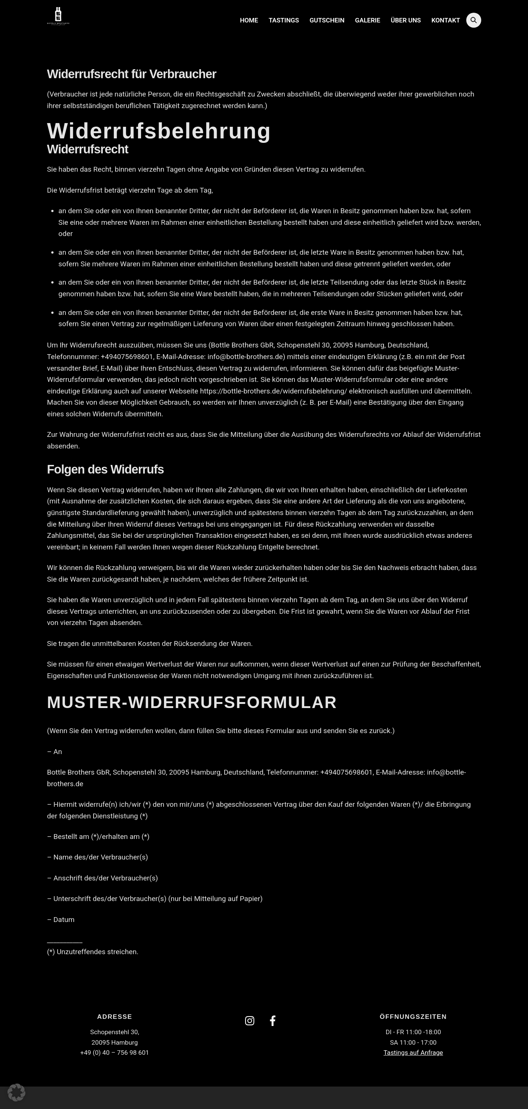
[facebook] (274, 1020)
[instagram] (251, 1020)
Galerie (367, 20)
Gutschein (326, 20)
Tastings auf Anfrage (413, 1052)
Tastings (284, 20)
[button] (16, 1092)
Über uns (406, 20)
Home (249, 20)
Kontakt (445, 20)
